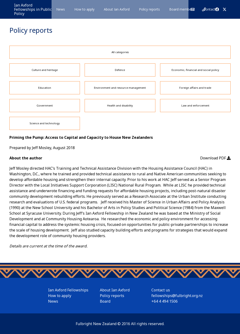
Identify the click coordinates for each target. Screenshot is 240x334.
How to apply (59, 295)
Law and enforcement (195, 105)
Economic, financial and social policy (195, 70)
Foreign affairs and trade (195, 87)
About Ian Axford (115, 290)
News (53, 301)
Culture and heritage (45, 70)
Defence (120, 70)
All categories (120, 52)
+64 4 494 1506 (164, 301)
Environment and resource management (120, 87)
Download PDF (215, 158)
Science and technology (45, 123)
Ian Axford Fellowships (68, 290)
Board (105, 301)
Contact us (160, 290)
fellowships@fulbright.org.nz (177, 295)
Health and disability (120, 105)
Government (45, 105)
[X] (224, 9)
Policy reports (112, 295)
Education (44, 87)
